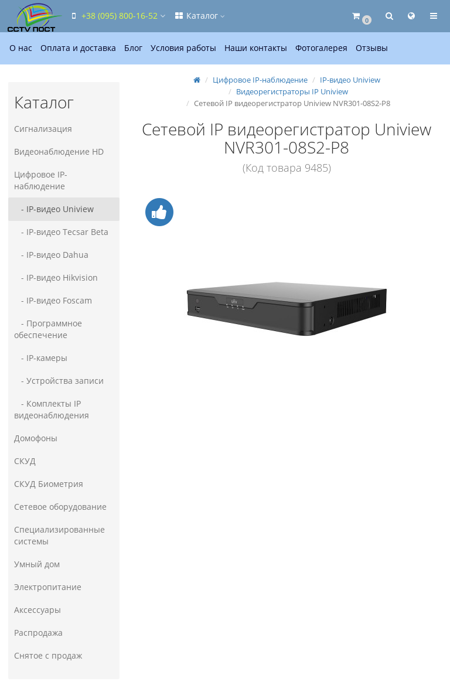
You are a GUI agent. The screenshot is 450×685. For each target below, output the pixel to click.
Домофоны (35, 438)
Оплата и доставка (78, 47)
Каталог (199, 15)
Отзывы (372, 47)
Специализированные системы (59, 535)
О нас (20, 47)
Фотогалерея (321, 47)
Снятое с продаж (48, 655)
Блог (133, 47)
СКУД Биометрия (48, 483)
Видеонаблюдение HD (59, 151)
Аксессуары (37, 609)
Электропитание (47, 586)
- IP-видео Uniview (54, 208)
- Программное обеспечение (48, 329)
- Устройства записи (59, 380)
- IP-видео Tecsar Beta (61, 231)
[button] (361, 16)
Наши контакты (255, 47)
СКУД (25, 460)
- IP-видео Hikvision (56, 277)
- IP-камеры (40, 357)
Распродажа (38, 632)
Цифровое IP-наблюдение (40, 180)
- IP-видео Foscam (53, 300)
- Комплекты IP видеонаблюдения (51, 409)
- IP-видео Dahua (51, 254)
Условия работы (183, 47)
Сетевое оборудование (60, 506)
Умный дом (37, 564)
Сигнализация (43, 128)
